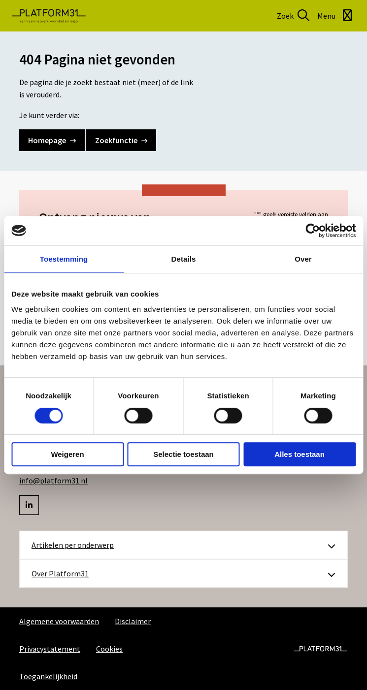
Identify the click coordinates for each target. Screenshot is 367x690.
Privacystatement (49, 649)
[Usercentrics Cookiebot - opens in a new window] (312, 230)
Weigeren (67, 454)
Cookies (109, 649)
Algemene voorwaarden (59, 621)
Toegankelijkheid (48, 676)
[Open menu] (336, 16)
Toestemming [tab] (64, 259)
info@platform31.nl (53, 480)
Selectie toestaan (183, 454)
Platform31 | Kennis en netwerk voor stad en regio (49, 15)
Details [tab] (183, 259)
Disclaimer (133, 621)
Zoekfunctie (121, 140)
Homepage (52, 140)
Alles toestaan (299, 454)
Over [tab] (303, 259)
